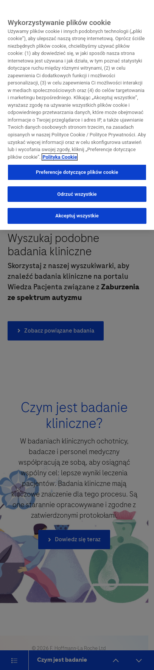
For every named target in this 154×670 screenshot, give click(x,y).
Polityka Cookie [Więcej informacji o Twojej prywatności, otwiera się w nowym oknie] (59, 155)
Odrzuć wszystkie (76, 192)
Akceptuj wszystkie (77, 214)
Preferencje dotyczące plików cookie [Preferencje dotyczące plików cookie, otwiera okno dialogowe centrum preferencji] (77, 170)
